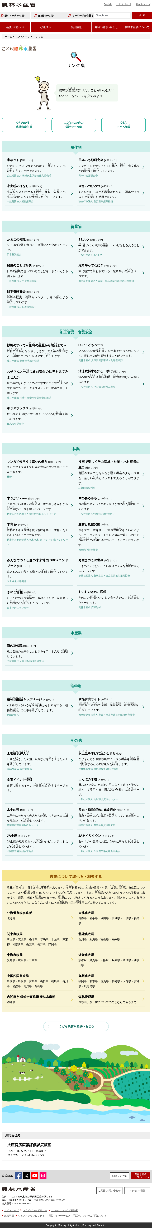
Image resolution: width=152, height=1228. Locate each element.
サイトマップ (143, 4)
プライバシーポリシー (35, 1210)
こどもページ (123, 4)
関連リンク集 (119, 1175)
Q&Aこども (123, 124)
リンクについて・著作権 (64, 1210)
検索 (142, 15)
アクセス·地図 (137, 1190)
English (108, 4)
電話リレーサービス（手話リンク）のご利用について (78, 1215)
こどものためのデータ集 (73, 124)
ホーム (8, 36)
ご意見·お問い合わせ (109, 1190)
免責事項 (9, 1215)
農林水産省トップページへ (140, 1175)
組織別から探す (46, 15)
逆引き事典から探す (15, 15)
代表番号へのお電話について (49, 1200)
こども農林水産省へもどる (76, 1026)
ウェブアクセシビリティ (31, 1215)
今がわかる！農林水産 (24, 124)
